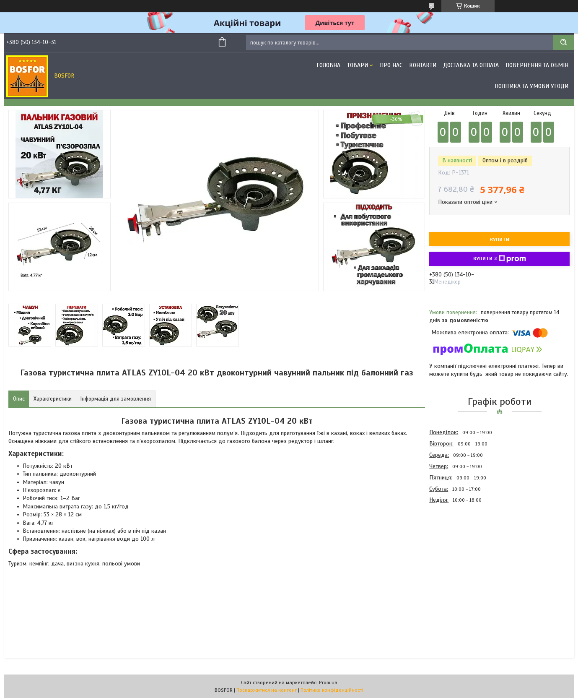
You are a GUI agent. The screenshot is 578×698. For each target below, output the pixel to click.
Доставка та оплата (471, 65)
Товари (357, 65)
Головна (328, 65)
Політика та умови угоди (531, 86)
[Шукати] (563, 42)
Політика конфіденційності (332, 690)
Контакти (422, 65)
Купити (499, 239)
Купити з (499, 259)
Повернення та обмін (536, 65)
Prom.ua (328, 682)
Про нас (391, 65)
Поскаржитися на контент (266, 690)
